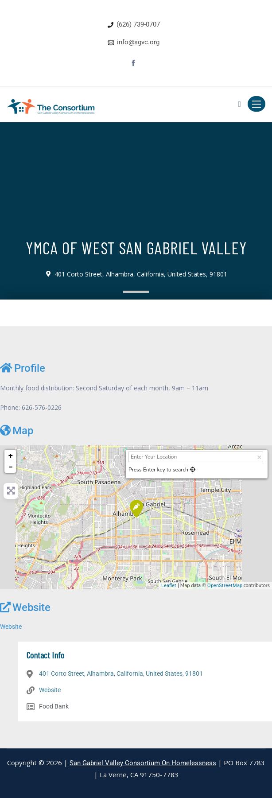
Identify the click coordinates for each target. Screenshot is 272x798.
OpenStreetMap (224, 585)
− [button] (10, 466)
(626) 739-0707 (138, 24)
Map (16, 430)
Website (25, 607)
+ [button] (10, 455)
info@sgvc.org (138, 42)
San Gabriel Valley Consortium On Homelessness (143, 763)
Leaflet (168, 585)
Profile (22, 368)
